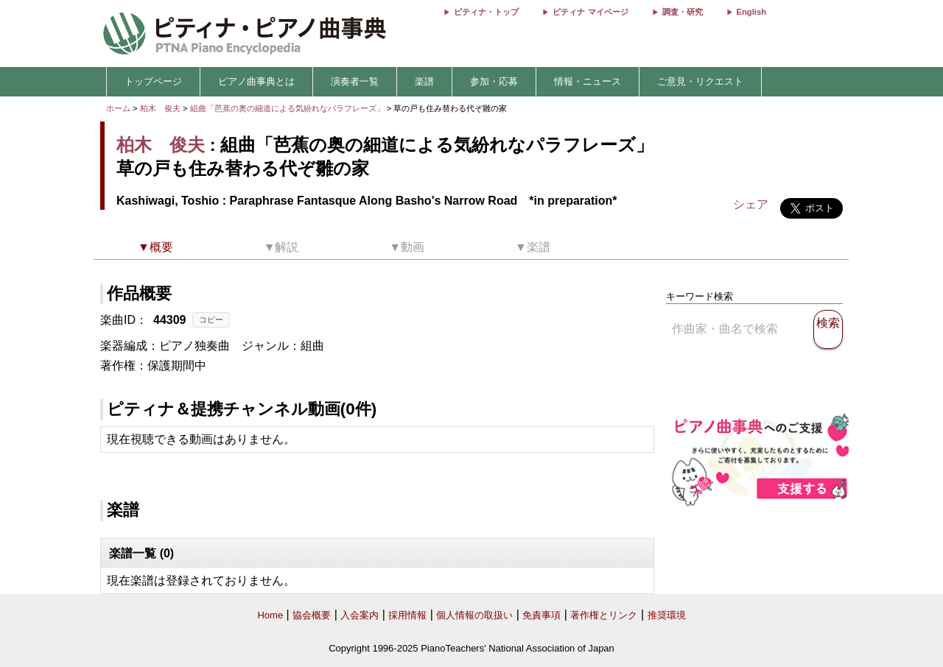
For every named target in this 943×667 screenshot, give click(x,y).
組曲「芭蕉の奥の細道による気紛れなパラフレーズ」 (288, 108)
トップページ (153, 81)
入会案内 (359, 615)
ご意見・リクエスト (700, 81)
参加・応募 (494, 81)
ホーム (118, 108)
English (751, 11)
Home (270, 615)
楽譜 (424, 81)
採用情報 (407, 615)
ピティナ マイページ (590, 11)
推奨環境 (667, 615)
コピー (211, 319)
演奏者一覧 (355, 81)
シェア (750, 204)
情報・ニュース (587, 81)
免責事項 (541, 615)
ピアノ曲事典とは (256, 81)
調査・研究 (682, 11)
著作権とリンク (603, 615)
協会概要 (311, 615)
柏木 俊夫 (160, 108)
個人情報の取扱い (474, 615)
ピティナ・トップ (486, 11)
